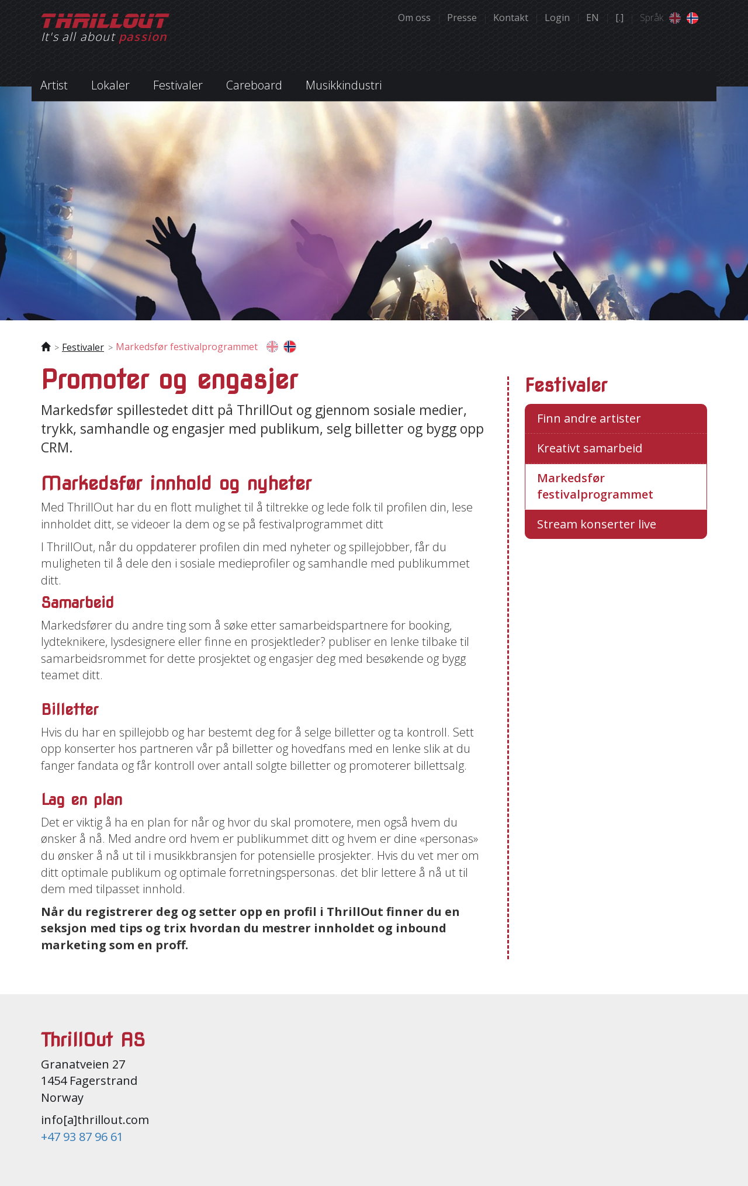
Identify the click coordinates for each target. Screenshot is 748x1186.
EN (592, 17)
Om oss (414, 17)
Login (557, 17)
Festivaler (83, 347)
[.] (619, 17)
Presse (462, 17)
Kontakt (510, 17)
